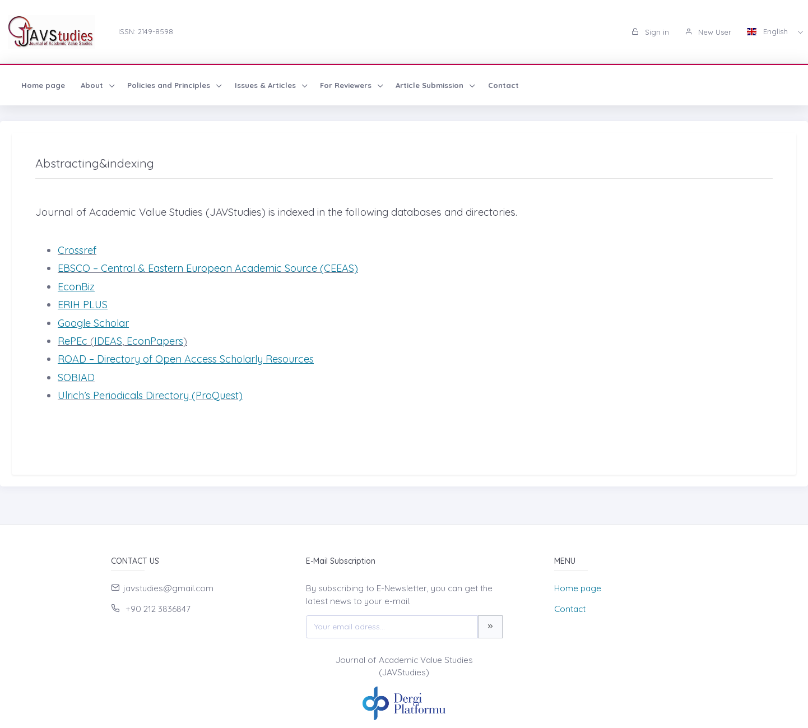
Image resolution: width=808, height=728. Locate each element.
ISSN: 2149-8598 (145, 31)
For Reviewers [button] (347, 85)
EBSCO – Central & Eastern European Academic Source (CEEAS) (208, 268)
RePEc (74, 341)
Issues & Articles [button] (266, 85)
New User (708, 31)
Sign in (650, 31)
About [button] (93, 85)
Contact (503, 85)
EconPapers (155, 341)
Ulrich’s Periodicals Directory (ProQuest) (150, 395)
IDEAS (108, 341)
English (768, 31)
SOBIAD (76, 377)
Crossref (77, 250)
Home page (43, 85)
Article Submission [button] (431, 85)
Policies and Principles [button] (169, 85)
